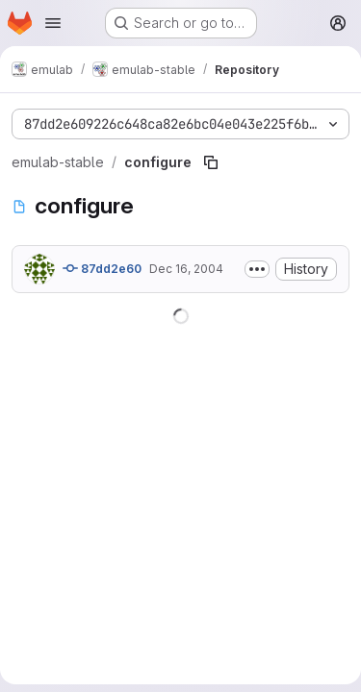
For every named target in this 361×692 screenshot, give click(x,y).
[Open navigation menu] (53, 23)
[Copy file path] (210, 162)
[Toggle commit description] (257, 269)
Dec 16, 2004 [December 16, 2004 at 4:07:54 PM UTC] (186, 268)
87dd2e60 (102, 268)
